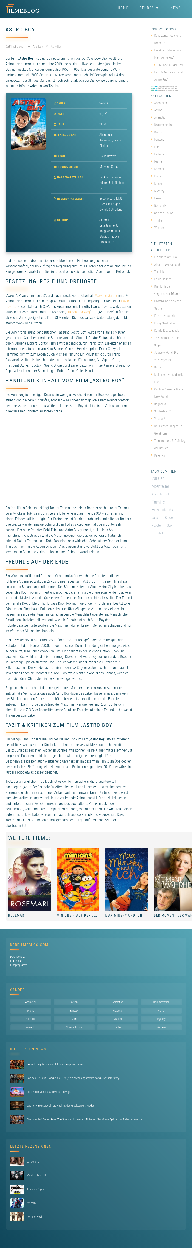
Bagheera (158, 404)
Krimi (156, 176)
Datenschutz (17, 956)
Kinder (169, 517)
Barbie (156, 367)
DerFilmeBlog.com (29, 945)
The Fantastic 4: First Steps (166, 341)
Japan (156, 517)
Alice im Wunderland (165, 264)
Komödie (158, 169)
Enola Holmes (161, 279)
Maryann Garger (106, 295)
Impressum (16, 960)
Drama (157, 132)
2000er (158, 478)
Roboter (157, 525)
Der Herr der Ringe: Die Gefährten (167, 429)
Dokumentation (162, 125)
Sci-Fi (170, 525)
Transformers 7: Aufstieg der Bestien (168, 444)
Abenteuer (105, 135)
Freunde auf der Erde (171, 65)
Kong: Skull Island (163, 323)
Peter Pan (159, 455)
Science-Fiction (162, 213)
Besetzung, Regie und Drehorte (167, 39)
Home (123, 8)
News (175, 8)
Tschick (157, 272)
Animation (105, 140)
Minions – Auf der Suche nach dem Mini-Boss (99, 915)
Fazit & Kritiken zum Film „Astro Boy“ (169, 75)
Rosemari (17, 915)
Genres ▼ (150, 8)
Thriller (157, 220)
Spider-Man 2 (161, 411)
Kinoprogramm (18, 965)
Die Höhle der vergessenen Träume (165, 290)
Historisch (159, 154)
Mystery (157, 191)
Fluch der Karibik (163, 316)
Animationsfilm (162, 494)
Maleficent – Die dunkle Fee (167, 378)
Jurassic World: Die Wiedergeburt (164, 356)
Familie (158, 502)
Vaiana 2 (158, 419)
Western (158, 228)
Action (156, 110)
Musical (157, 183)
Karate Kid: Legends (165, 330)
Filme (156, 147)
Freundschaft (165, 510)
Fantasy (157, 139)
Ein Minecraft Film (164, 257)
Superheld (158, 533)
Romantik (158, 206)
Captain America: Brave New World (167, 392)
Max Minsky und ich (124, 915)
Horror (156, 161)
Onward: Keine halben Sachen (166, 304)
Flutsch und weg (78, 312)
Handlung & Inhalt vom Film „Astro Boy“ (168, 53)
